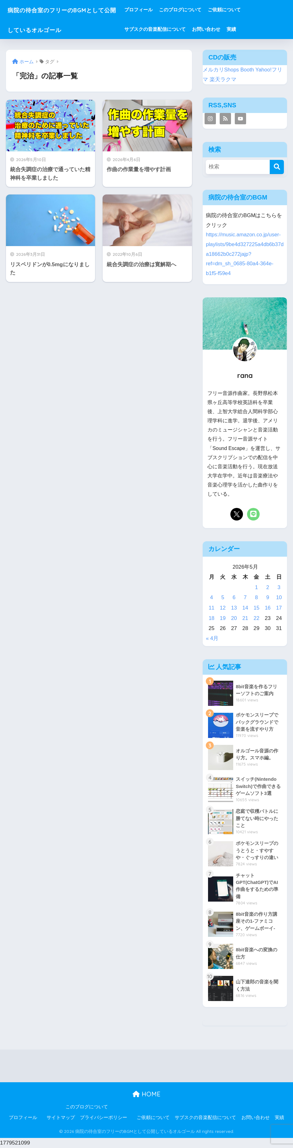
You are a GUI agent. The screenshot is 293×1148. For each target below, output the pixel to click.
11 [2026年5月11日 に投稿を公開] (212, 608)
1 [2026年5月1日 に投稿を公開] (256, 587)
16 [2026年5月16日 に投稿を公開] (268, 608)
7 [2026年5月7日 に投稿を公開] (245, 597)
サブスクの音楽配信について (172, 29)
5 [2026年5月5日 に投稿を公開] (222, 597)
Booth (247, 70)
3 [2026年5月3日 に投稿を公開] (279, 587)
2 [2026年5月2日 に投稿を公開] (267, 587)
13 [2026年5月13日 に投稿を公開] (234, 608)
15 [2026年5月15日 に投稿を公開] (257, 608)
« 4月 (212, 638)
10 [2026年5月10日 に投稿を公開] (279, 597)
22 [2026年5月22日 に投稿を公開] (257, 618)
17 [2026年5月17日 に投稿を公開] (279, 608)
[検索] (277, 167)
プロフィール (156, 9)
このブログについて (198, 9)
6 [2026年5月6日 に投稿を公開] (234, 597)
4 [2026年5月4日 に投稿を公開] (211, 597)
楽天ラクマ (223, 79)
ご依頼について (241, 9)
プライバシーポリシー (103, 1117)
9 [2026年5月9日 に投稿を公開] (267, 597)
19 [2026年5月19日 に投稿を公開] (223, 618)
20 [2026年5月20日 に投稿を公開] (234, 618)
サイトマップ (61, 1117)
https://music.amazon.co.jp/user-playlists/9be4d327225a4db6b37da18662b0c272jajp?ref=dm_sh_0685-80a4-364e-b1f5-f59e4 (244, 254)
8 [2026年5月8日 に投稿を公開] (256, 597)
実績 (249, 29)
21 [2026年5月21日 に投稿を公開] (245, 618)
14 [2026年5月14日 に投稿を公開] (245, 608)
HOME (146, 1095)
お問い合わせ (224, 29)
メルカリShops (221, 70)
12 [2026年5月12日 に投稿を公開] (223, 608)
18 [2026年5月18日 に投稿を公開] (212, 618)
